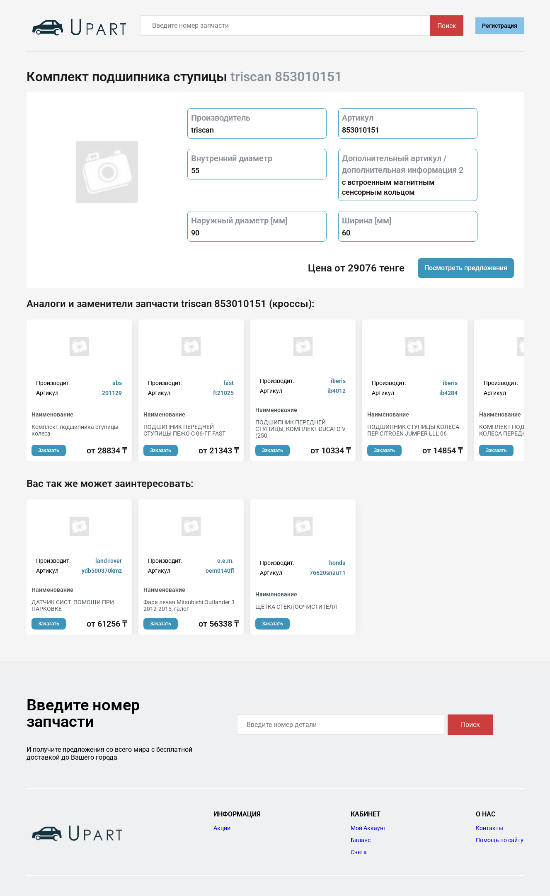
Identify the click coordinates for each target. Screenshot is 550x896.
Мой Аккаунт (368, 828)
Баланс (361, 840)
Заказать (48, 450)
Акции (221, 828)
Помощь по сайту (499, 840)
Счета (359, 852)
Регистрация (499, 25)
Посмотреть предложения (465, 268)
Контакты (489, 828)
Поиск (446, 26)
